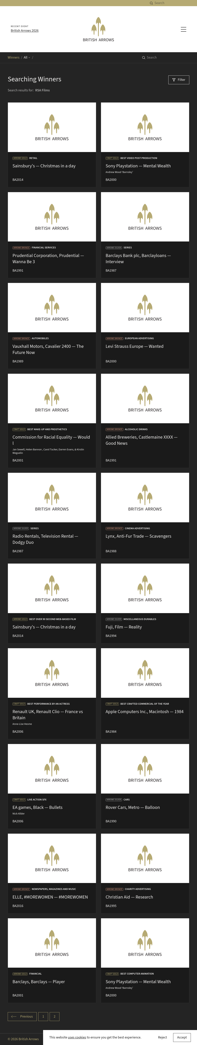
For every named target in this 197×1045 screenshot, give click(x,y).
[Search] (175, 3)
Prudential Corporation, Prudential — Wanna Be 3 (48, 258)
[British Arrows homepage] (98, 29)
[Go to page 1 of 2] (43, 1016)
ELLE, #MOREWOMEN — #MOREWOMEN (50, 897)
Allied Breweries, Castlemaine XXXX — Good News (142, 440)
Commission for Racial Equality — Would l (51, 440)
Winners (13, 57)
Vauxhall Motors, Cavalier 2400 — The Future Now (48, 349)
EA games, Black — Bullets (38, 807)
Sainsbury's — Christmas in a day (44, 166)
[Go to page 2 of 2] (54, 1016)
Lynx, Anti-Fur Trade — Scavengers (138, 536)
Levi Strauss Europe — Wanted (135, 346)
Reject (162, 1037)
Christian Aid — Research (129, 897)
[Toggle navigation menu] (183, 29)
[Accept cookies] (182, 1037)
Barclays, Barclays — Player (39, 981)
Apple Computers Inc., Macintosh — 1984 (145, 711)
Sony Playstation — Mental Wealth (138, 166)
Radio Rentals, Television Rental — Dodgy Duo (45, 539)
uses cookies (77, 1037)
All (27, 57)
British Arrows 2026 (24, 30)
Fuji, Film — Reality (124, 627)
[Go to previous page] (22, 1016)
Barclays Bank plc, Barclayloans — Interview (138, 258)
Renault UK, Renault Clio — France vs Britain (48, 714)
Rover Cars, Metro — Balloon (133, 807)
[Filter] (178, 79)
